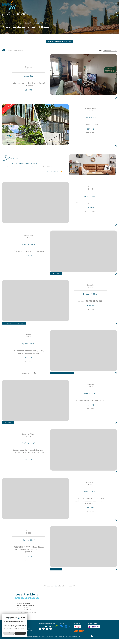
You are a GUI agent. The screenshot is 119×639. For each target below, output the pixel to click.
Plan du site (51, 636)
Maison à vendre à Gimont (24, 607)
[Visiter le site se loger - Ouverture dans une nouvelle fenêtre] (77, 626)
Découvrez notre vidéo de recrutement (59, 41)
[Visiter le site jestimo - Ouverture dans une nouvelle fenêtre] (94, 626)
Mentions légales (58, 636)
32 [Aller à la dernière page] (70, 585)
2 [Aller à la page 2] (52, 585)
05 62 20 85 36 (20, 626)
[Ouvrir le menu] (116, 3)
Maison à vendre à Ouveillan (24, 610)
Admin (64, 636)
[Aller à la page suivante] (74, 585)
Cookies (79, 636)
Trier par (100, 50)
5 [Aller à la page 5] (63, 585)
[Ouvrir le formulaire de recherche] (108, 3)
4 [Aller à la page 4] (59, 585)
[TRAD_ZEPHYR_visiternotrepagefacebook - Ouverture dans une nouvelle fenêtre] (40, 629)
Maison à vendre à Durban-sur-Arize (27, 612)
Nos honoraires (45, 636)
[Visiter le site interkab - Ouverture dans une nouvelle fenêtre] (51, 626)
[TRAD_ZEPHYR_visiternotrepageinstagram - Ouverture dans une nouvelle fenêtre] (43, 629)
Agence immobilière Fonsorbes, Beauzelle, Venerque (20, 23)
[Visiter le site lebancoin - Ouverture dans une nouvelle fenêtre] (79, 631)
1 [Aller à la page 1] (48, 585)
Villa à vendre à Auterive (23, 603)
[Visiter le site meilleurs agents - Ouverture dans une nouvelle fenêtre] (65, 626)
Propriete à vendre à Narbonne (25, 605)
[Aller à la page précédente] (45, 585)
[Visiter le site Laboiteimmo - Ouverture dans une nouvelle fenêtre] (96, 636)
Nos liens (68, 636)
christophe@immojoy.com (23, 628)
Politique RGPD (74, 636)
